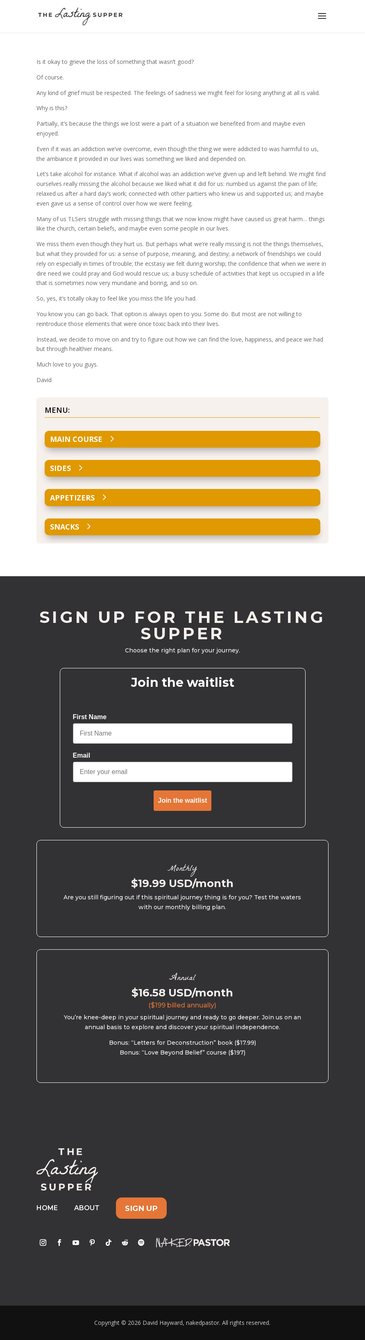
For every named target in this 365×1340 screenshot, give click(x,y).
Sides (60, 468)
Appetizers (72, 498)
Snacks (64, 527)
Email (82, 755)
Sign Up (141, 1208)
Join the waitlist (182, 800)
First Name (90, 716)
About (87, 1208)
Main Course (76, 439)
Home (47, 1208)
